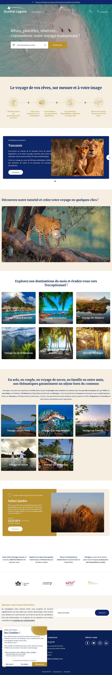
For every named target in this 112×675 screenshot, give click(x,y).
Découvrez (15, 172)
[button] (109, 157)
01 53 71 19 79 (48, 642)
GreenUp (67, 672)
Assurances (57, 672)
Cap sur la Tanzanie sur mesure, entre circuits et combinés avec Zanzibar (57, 2)
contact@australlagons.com (52, 659)
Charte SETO (46, 672)
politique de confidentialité (24, 620)
